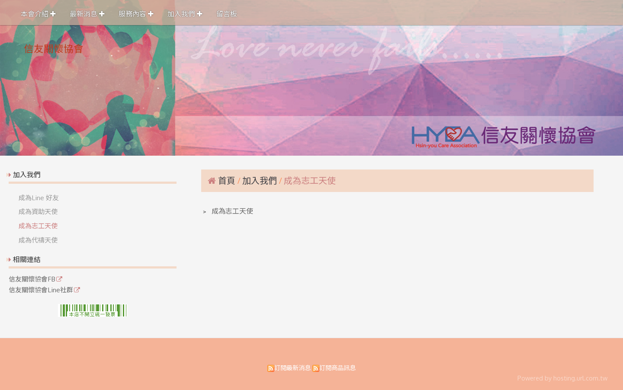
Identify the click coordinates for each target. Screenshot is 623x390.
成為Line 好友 (39, 197)
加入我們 (260, 180)
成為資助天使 (38, 211)
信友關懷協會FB (32, 279)
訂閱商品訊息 (337, 367)
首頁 (226, 180)
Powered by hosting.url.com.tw (562, 378)
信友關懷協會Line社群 (41, 290)
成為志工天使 (38, 225)
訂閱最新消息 (292, 367)
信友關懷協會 (53, 48)
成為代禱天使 (38, 240)
